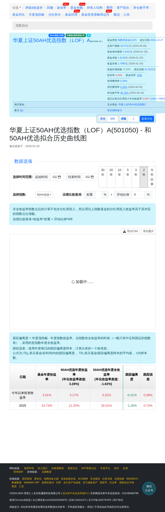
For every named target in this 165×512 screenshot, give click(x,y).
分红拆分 (54, 14)
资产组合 (123, 7)
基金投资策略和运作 (95, 14)
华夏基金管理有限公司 (76, 35)
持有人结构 (95, 7)
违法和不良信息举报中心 (76, 493)
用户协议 (118, 500)
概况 (117, 14)
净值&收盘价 (34, 7)
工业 (21, 486)
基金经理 (71, 14)
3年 (135, 172)
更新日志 (72, 468)
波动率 (61, 7)
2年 (144, 172)
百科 (116, 468)
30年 (103, 172)
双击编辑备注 (114, 110)
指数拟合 (22, 25)
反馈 (125, 468)
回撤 (50, 7)
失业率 (113, 482)
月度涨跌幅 (36, 14)
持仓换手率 (141, 7)
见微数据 (46, 471)
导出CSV (130, 231)
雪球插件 (18, 471)
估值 (15, 7)
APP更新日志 (88, 468)
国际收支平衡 (126, 482)
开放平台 (105, 468)
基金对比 (18, 14)
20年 (111, 172)
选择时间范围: (23, 177)
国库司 (103, 482)
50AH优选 (57, 35)
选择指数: (19, 194)
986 (112, 118)
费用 (109, 7)
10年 (119, 172)
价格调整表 (57, 468)
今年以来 (152, 177)
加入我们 (42, 468)
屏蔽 (123, 118)
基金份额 (76, 7)
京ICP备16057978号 (100, 500)
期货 (14, 486)
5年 (127, 172)
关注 (102, 118)
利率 (58, 482)
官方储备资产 (90, 482)
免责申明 (29, 468)
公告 (127, 14)
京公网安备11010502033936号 (50, 500)
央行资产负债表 (72, 482)
